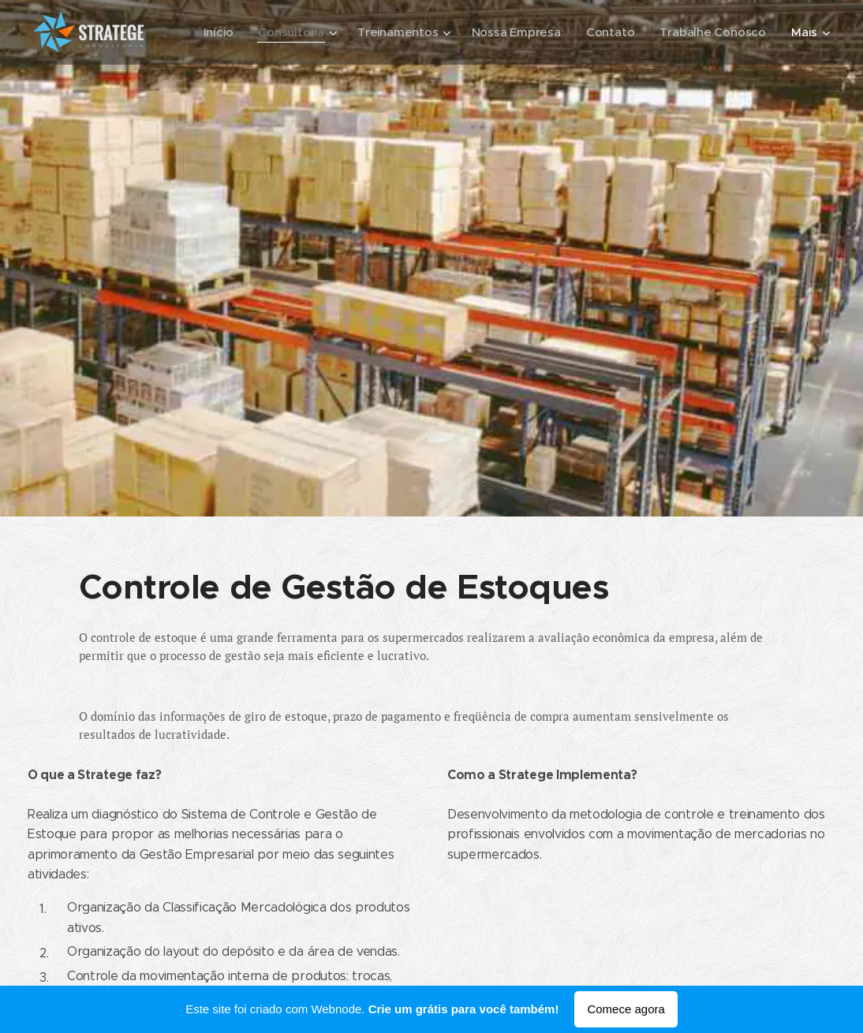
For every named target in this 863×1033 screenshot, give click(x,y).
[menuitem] (212, 32)
